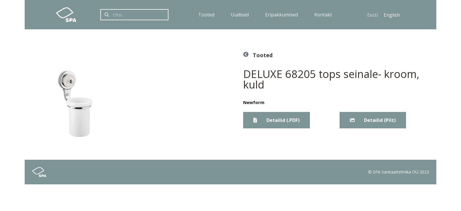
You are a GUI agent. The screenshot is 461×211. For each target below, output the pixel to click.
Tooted (206, 14)
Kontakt (323, 14)
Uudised (240, 14)
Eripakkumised (281, 14)
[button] (373, 120)
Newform (253, 102)
